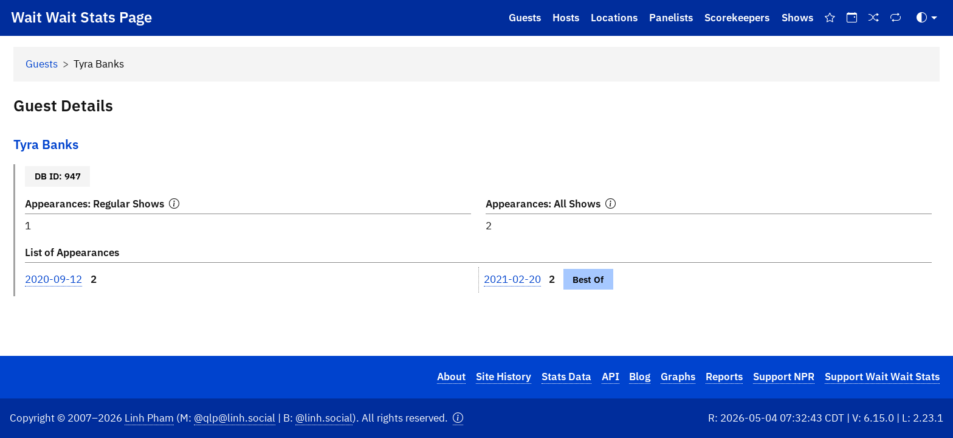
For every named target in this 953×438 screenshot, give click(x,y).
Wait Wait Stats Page (81, 17)
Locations (614, 17)
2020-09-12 (53, 279)
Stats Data (566, 376)
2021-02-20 (512, 279)
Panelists (671, 17)
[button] (458, 418)
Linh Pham (149, 418)
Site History (503, 376)
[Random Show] (874, 17)
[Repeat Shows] (896, 17)
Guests (525, 17)
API (610, 376)
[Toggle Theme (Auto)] (926, 17)
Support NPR (783, 376)
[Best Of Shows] (830, 17)
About (451, 376)
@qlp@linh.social (234, 418)
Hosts (565, 17)
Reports (724, 376)
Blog (639, 376)
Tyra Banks (45, 144)
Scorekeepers (736, 17)
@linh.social (324, 418)
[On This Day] (851, 17)
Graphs (678, 376)
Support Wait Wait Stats (882, 376)
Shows (797, 17)
